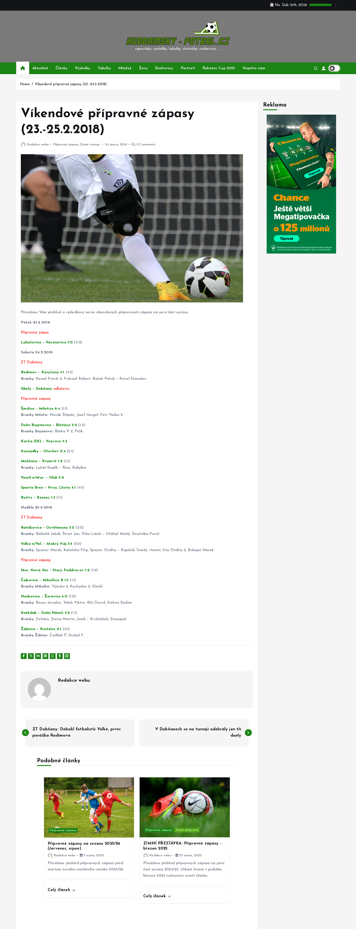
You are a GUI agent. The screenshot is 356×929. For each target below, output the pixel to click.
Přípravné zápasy (66, 144)
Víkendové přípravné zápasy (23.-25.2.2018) (71, 84)
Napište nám (254, 68)
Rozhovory (164, 68)
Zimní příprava (187, 830)
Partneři (188, 68)
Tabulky (104, 68)
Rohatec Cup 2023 (219, 68)
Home (25, 84)
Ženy (143, 68)
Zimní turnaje (90, 144)
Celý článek (61, 890)
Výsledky (82, 68)
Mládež (124, 68)
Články (61, 68)
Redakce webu (35, 144)
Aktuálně (40, 68)
